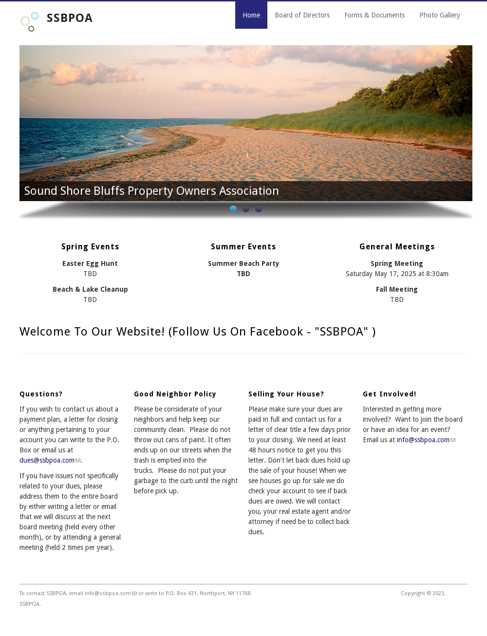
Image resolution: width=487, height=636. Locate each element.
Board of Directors (302, 15)
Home (251, 15)
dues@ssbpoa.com (49, 460)
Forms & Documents (374, 15)
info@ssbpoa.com (426, 440)
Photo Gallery (439, 15)
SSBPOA (70, 18)
